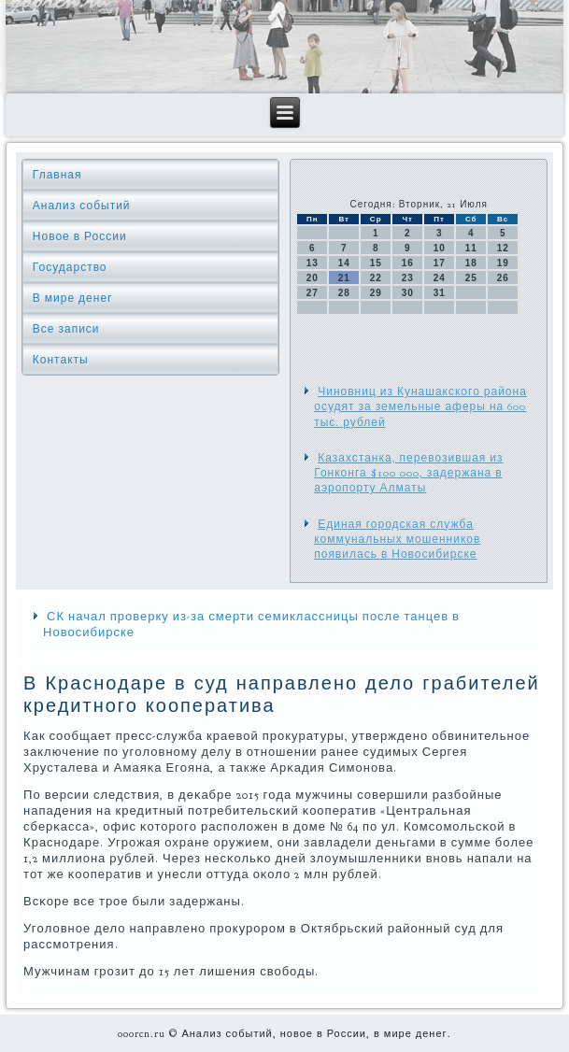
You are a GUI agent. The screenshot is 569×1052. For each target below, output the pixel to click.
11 (471, 248)
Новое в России (80, 236)
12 (503, 248)
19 (503, 263)
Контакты (61, 359)
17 (440, 263)
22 (376, 278)
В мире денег (73, 298)
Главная (57, 174)
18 (471, 263)
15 (376, 263)
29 (376, 293)
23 (408, 278)
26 (503, 278)
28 (344, 293)
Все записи (66, 328)
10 (440, 248)
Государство (70, 267)
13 (312, 263)
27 (312, 293)
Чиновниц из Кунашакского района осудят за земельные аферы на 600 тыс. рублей (420, 407)
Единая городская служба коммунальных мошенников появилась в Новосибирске (397, 539)
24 (440, 278)
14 (344, 263)
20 (312, 278)
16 (408, 263)
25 (471, 278)
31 (440, 293)
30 (408, 293)
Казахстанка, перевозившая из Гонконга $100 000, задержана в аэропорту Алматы (408, 473)
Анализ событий (82, 205)
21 (344, 278)
